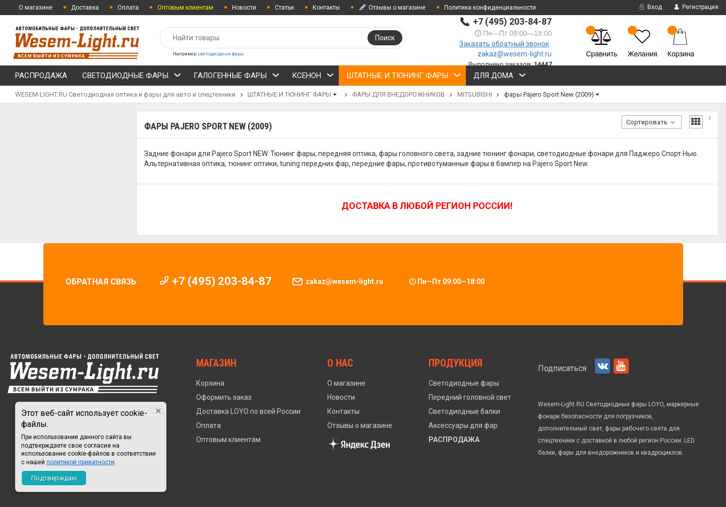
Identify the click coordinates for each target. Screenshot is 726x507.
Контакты (326, 7)
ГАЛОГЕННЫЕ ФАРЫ (237, 77)
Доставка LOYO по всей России (248, 411)
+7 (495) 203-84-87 (512, 21)
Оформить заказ (224, 397)
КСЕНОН (313, 77)
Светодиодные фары (464, 383)
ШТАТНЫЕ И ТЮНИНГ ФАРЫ (403, 77)
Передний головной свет (470, 397)
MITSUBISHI (474, 94)
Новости (244, 7)
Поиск (385, 38)
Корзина (210, 383)
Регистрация (695, 7)
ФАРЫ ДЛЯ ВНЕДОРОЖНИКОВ (398, 94)
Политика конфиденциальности (490, 7)
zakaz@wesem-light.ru (514, 54)
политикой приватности (80, 462)
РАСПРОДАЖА (41, 75)
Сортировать (651, 122)
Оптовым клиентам (228, 440)
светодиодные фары (221, 53)
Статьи (284, 7)
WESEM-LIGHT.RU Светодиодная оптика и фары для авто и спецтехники (125, 94)
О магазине (35, 7)
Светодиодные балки (464, 411)
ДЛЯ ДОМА (499, 77)
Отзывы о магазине (392, 7)
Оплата (128, 7)
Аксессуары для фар (463, 425)
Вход (649, 7)
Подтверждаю (54, 478)
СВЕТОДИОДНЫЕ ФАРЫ (132, 77)
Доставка (85, 7)
